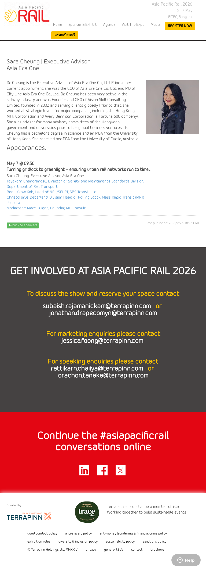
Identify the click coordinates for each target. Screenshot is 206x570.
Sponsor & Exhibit (82, 25)
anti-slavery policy (78, 534)
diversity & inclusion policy (78, 542)
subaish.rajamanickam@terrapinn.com (97, 306)
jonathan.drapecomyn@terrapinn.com (103, 313)
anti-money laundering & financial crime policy (133, 534)
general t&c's (113, 550)
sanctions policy (154, 542)
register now (180, 26)
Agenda (109, 25)
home (57, 25)
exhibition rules (38, 542)
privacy (91, 550)
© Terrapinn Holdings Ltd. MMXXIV (52, 550)
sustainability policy (120, 542)
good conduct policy (42, 534)
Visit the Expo (133, 25)
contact (136, 550)
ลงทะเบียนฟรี (64, 35)
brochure (157, 550)
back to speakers (22, 225)
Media (155, 25)
